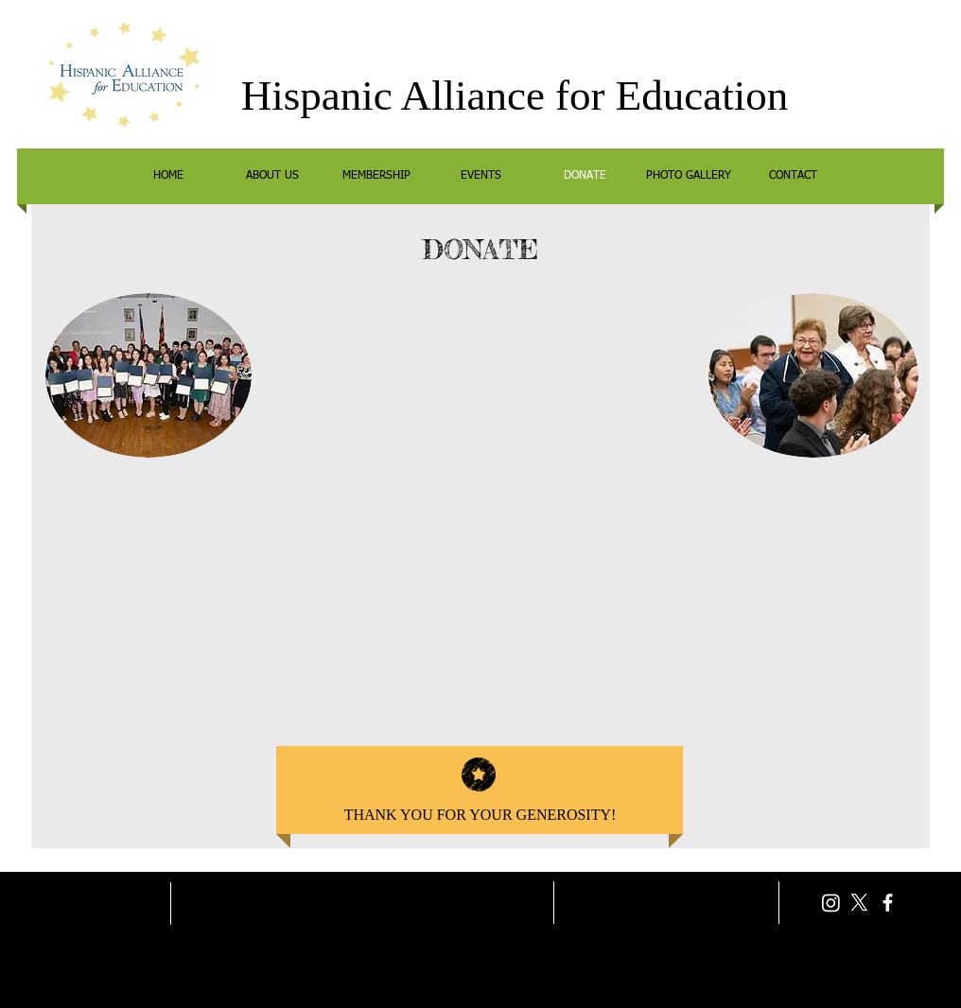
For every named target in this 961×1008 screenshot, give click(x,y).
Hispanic (317, 95)
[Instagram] (831, 902)
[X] (859, 902)
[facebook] (888, 902)
